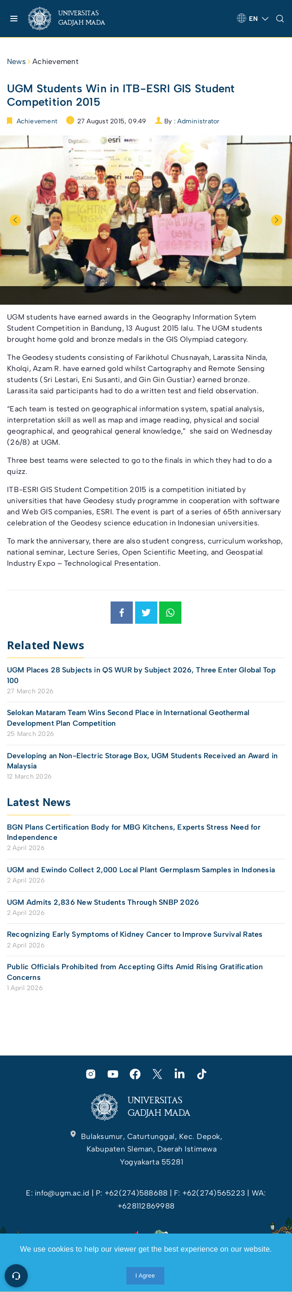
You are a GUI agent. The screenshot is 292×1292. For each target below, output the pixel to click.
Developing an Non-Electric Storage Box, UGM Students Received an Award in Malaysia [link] (142, 760)
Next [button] (276, 220)
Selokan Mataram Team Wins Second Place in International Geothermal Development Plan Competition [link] (128, 717)
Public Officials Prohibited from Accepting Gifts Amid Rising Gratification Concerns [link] (135, 971)
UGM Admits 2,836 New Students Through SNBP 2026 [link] (103, 902)
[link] (74, 18)
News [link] (16, 61)
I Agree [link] (145, 1275)
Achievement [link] (55, 61)
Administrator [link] (198, 121)
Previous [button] (15, 220)
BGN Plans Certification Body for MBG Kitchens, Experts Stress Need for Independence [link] (134, 832)
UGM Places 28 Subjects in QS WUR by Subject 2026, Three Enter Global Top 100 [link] (141, 674)
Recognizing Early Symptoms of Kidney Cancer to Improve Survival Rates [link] (135, 934)
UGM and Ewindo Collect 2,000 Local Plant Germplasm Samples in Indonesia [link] (141, 869)
